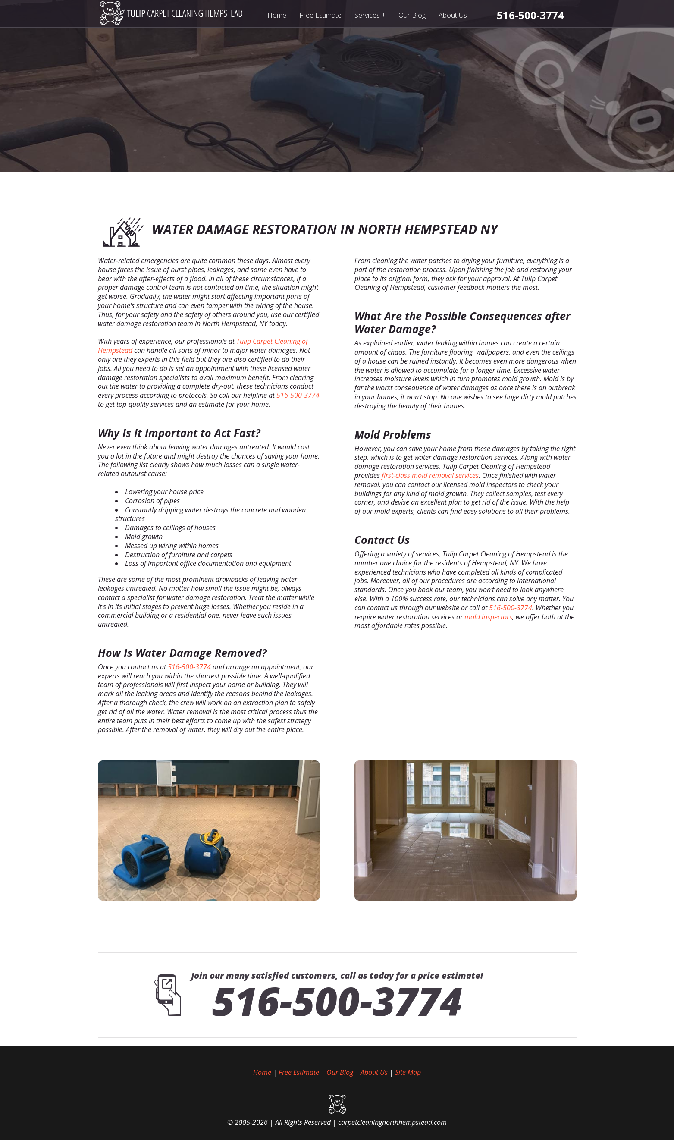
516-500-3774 (298, 395)
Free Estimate (320, 15)
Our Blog (412, 15)
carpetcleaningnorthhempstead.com (392, 1122)
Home (276, 15)
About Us (453, 15)
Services (370, 15)
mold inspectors (488, 617)
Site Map (408, 1072)
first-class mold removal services (430, 475)
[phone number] (530, 15)
